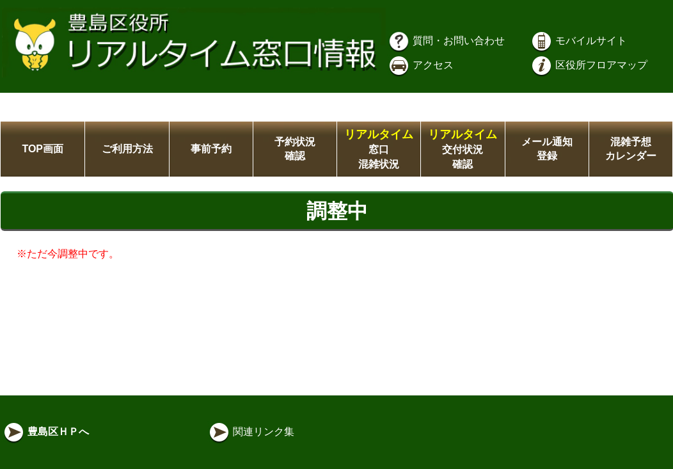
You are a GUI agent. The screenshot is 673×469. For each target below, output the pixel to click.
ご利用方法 (127, 148)
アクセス (420, 65)
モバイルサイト (578, 40)
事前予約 (211, 148)
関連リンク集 (250, 431)
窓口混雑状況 (378, 149)
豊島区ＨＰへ (45, 431)
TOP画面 (42, 148)
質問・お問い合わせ (446, 40)
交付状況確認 (462, 149)
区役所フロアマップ (588, 65)
